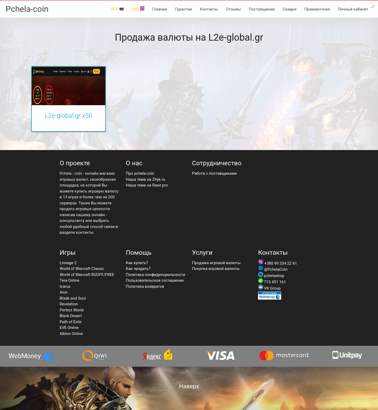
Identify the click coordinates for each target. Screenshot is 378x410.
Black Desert (71, 315)
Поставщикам (262, 9)
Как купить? (137, 262)
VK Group (272, 288)
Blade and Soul (73, 298)
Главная (159, 9)
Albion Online (71, 333)
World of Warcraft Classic (82, 268)
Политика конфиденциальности (155, 274)
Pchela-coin (27, 9)
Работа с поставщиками (214, 173)
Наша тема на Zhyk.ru (145, 179)
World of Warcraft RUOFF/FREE (87, 274)
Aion (63, 292)
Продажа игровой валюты (216, 262)
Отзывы (233, 9)
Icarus (65, 286)
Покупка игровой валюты (215, 268)
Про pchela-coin (140, 173)
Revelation (69, 304)
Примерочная (317, 9)
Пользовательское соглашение (155, 280)
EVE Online (69, 327)
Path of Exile (70, 322)
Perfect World (71, 310)
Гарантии (183, 9)
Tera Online (69, 280)
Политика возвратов (145, 286)
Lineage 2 (68, 262)
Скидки (289, 9)
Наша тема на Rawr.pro (147, 185)
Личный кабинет (353, 9)
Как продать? (138, 268)
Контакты (209, 9)
